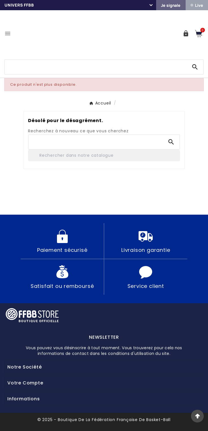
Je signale (171, 5)
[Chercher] (96, 66)
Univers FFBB (19, 5)
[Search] (195, 67)
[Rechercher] (104, 155)
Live (196, 5)
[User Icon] (185, 33)
